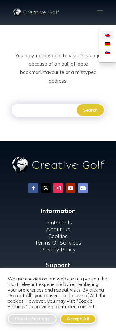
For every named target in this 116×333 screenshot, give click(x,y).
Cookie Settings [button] (32, 319)
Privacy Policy (58, 249)
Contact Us (58, 222)
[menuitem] (108, 35)
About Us (58, 229)
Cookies (58, 236)
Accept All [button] (78, 319)
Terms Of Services (58, 242)
